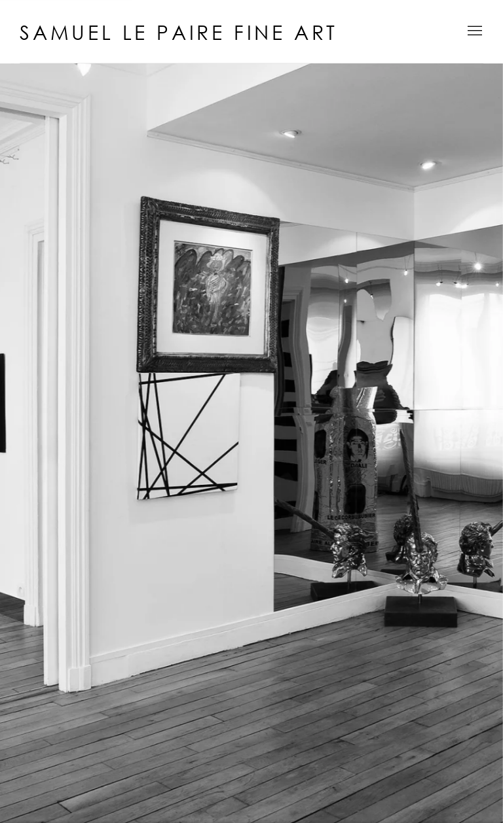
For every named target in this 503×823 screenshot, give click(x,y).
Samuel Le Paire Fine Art (179, 32)
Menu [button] (473, 31)
